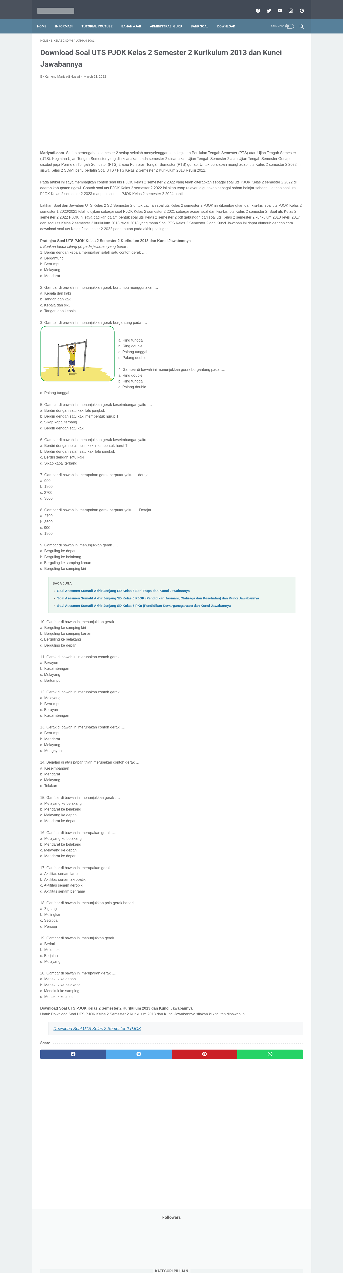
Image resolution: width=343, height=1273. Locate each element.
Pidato (281, 244)
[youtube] (276, 5)
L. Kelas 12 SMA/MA (255, 433)
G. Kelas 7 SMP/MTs (255, 392)
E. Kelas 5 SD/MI (251, 375)
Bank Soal (203, 18)
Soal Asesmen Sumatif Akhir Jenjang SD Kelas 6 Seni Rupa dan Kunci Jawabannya (123, 621)
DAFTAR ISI (243, 112)
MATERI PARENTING (250, 182)
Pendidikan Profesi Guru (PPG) (257, 227)
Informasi (67, 18)
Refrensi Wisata (246, 280)
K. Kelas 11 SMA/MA (255, 424)
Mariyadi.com (178, 1266)
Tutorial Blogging (247, 306)
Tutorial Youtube (277, 306)
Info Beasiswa (284, 129)
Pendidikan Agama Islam (253, 218)
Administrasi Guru (169, 18)
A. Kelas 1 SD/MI (252, 343)
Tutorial (290, 297)
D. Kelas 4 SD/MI (252, 367)
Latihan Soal (272, 174)
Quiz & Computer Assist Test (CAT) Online (265, 271)
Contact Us (207, 1256)
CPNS (288, 103)
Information (244, 156)
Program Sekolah (247, 253)
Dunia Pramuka (246, 129)
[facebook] (254, 5)
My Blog (241, 191)
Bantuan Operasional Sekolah (256, 103)
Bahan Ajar (134, 18)
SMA (267, 280)
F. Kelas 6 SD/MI (251, 384)
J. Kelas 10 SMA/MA (255, 416)
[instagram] (287, 5)
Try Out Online (245, 297)
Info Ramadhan (274, 138)
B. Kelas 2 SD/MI (252, 351)
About (190, 1256)
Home (45, 18)
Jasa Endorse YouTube (274, 156)
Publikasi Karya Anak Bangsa (256, 262)
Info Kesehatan (246, 138)
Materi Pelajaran (283, 182)
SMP (279, 280)
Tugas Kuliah (270, 297)
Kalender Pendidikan (250, 165)
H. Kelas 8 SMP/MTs (255, 400)
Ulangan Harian (246, 315)
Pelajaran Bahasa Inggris (253, 209)
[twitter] (265, 5)
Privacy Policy (140, 1256)
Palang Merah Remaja (251, 200)
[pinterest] (298, 5)
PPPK (281, 191)
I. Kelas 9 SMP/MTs (254, 408)
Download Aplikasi (248, 121)
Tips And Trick (274, 289)
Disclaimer (117, 1256)
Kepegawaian (280, 165)
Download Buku (279, 121)
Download (229, 18)
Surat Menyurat (246, 289)
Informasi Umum (267, 147)
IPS (265, 129)
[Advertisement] (128, 112)
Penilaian (293, 235)
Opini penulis (262, 191)
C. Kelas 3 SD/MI (252, 359)
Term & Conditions (168, 1256)
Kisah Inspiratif (246, 174)
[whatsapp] (194, 1101)
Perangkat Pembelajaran (253, 244)
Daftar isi (226, 1256)
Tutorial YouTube (100, 18)
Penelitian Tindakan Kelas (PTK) (258, 235)
